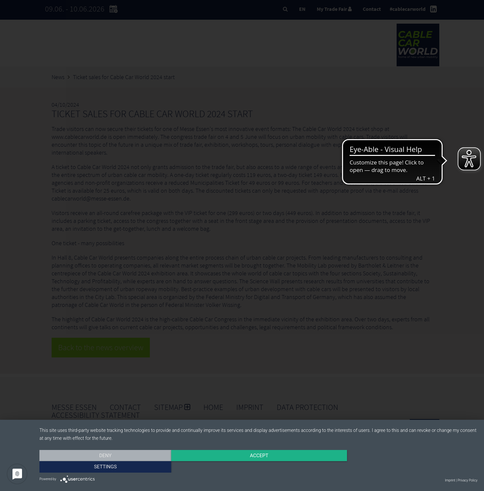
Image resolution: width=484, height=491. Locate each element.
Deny (105, 467)
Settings (411, 467)
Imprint (450, 480)
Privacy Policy (467, 480)
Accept (258, 467)
